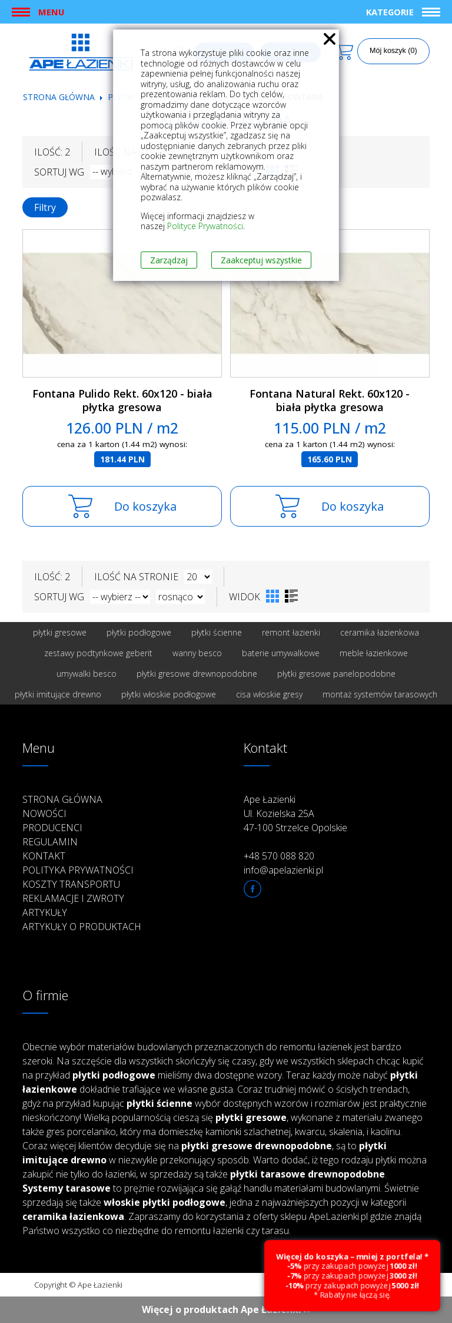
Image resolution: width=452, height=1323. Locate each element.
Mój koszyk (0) (393, 51)
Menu (51, 12)
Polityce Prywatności (205, 225)
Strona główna (59, 96)
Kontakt (43, 855)
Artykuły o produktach (81, 926)
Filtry (45, 207)
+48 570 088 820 (279, 855)
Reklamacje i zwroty (73, 898)
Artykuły (44, 912)
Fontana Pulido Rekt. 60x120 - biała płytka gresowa (122, 400)
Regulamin (50, 841)
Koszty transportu (71, 884)
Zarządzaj (169, 260)
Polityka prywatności (78, 870)
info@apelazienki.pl (283, 870)
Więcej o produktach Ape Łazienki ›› (226, 1309)
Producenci (52, 827)
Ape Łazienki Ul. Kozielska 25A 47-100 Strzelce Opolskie (295, 813)
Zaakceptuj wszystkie (261, 260)
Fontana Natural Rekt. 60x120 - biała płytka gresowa (330, 400)
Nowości (44, 813)
